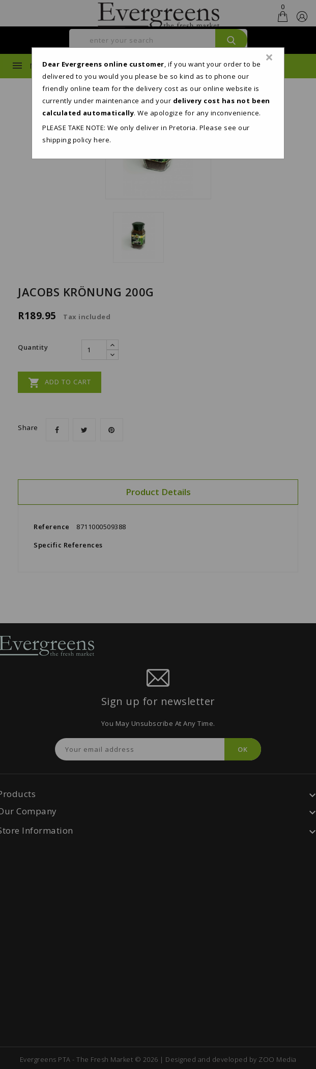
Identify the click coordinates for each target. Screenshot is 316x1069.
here (101, 139)
